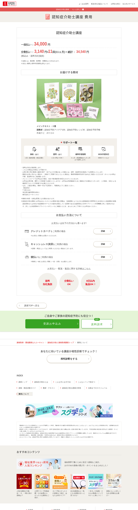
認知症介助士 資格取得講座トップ (61, 342)
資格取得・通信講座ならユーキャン (30, 342)
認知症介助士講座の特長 (71, 388)
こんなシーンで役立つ (86, 382)
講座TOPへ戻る (31, 305)
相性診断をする (69, 358)
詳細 (103, 231)
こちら (87, 268)
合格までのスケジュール (97, 388)
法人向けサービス (128, 4)
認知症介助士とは (41, 382)
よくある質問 (83, 4)
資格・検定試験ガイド (27, 388)
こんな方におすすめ (63, 382)
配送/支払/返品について (99, 4)
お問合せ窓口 (115, 4)
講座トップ (23, 382)
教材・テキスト (49, 388)
